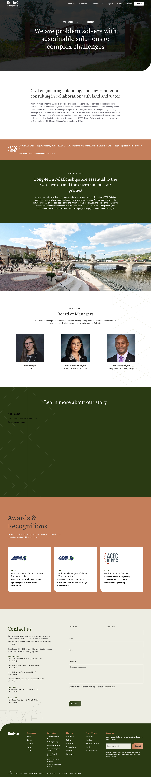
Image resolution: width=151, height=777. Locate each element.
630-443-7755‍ (12, 692)
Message (72, 661)
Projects (110, 4)
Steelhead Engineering (54, 745)
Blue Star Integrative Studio (53, 750)
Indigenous (70, 736)
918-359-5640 (12, 702)
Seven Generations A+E (53, 737)
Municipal (69, 743)
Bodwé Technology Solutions (53, 760)
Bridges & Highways (92, 743)
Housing (88, 747)
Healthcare (89, 740)
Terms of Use (109, 687)
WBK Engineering (52, 742)
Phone (71, 650)
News (119, 4)
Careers (129, 4)
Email (71, 638)
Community (70, 754)
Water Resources (91, 750)
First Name (73, 627)
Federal (68, 740)
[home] (15, 4)
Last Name (111, 627)
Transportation (71, 747)
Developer (69, 750)
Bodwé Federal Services (52, 755)
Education (89, 736)
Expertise (30, 740)
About (29, 736)
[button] (71, 3)
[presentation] (85, 694)
